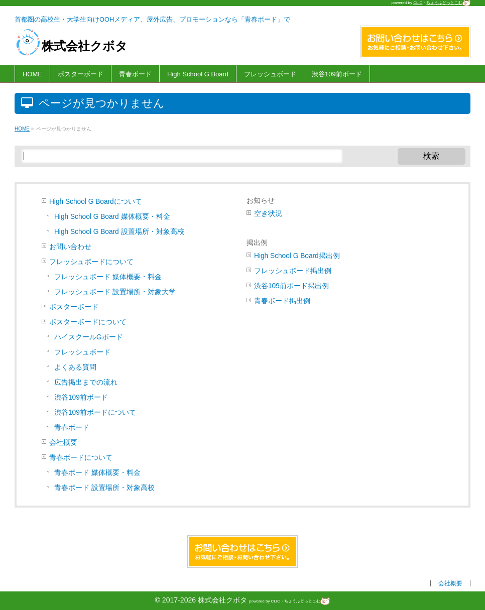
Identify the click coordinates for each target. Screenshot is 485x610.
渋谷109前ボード (81, 397)
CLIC (417, 3)
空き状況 (268, 213)
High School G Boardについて (95, 201)
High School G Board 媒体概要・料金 (112, 216)
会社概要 (63, 442)
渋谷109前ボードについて (95, 412)
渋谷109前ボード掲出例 (291, 286)
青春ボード (71, 427)
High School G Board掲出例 (297, 256)
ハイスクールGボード (88, 337)
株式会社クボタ (71, 46)
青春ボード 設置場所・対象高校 (104, 488)
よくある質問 (75, 367)
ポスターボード (73, 307)
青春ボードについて (80, 457)
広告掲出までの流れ (85, 382)
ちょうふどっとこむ (448, 3)
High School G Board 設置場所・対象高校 (119, 231)
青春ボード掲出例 (282, 301)
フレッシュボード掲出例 (292, 271)
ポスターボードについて (88, 322)
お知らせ (261, 200)
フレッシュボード (82, 352)
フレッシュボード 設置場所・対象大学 (115, 292)
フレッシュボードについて (91, 262)
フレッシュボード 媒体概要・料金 (108, 277)
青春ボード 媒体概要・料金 (97, 472)
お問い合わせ (70, 247)
